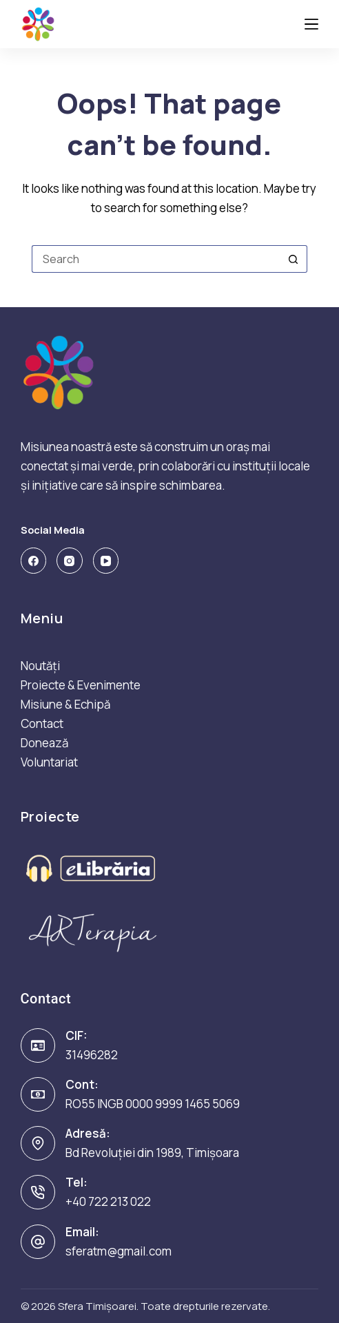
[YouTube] (106, 561)
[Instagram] (69, 561)
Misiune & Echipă (65, 704)
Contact (42, 723)
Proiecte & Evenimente (81, 685)
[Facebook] (34, 561)
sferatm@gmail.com (118, 1251)
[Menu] (311, 24)
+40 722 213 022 (108, 1201)
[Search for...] (156, 259)
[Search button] (293, 259)
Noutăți (40, 666)
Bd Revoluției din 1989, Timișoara (152, 1152)
